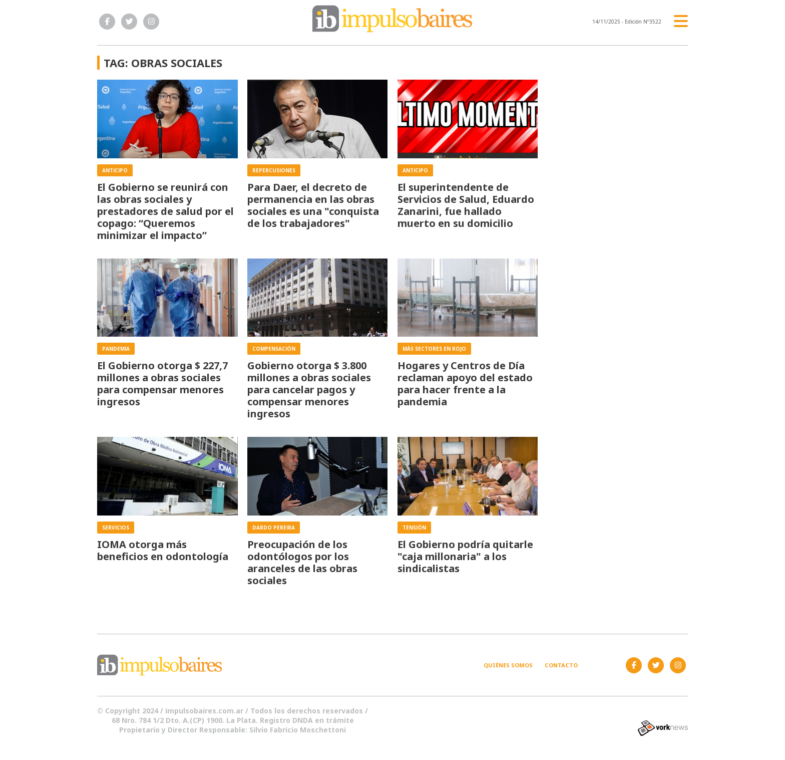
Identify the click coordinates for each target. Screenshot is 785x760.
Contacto (561, 665)
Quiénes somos (508, 665)
